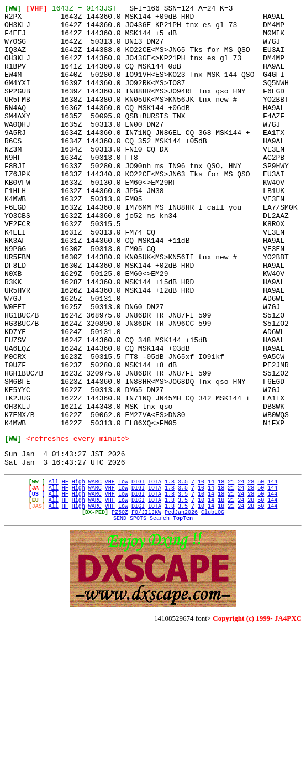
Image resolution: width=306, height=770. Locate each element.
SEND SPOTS (129, 619)
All (54, 572)
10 (201, 572)
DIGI (138, 572)
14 (211, 572)
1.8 (170, 572)
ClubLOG (212, 611)
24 (241, 572)
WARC (95, 572)
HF (65, 572)
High (78, 572)
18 (221, 572)
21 (231, 572)
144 (272, 572)
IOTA (154, 572)
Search (160, 619)
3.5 (183, 572)
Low (123, 572)
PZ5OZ (120, 611)
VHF (110, 572)
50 (260, 572)
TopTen (183, 619)
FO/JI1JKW (146, 611)
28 (250, 572)
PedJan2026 (181, 611)
